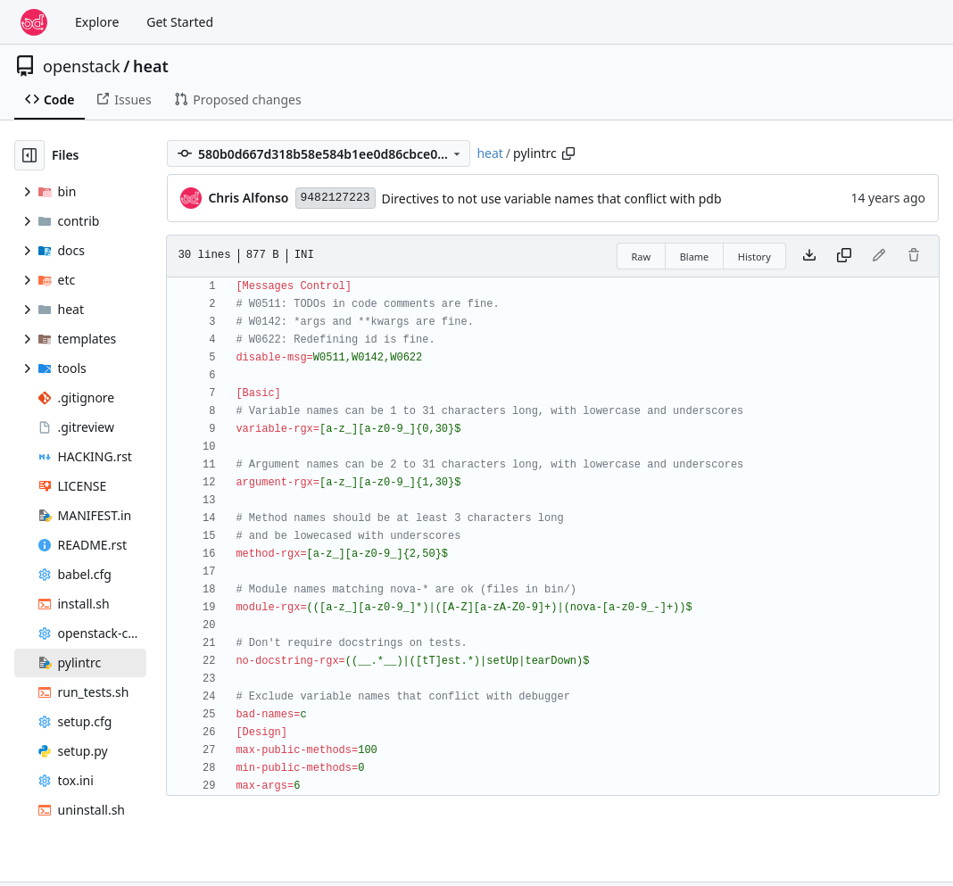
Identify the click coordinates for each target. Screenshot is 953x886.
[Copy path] (568, 153)
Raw (641, 256)
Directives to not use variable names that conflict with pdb (552, 198)
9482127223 (335, 197)
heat (151, 66)
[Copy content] (844, 256)
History (754, 256)
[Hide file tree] (29, 155)
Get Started (179, 21)
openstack (81, 66)
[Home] (34, 22)
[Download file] (809, 256)
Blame (694, 256)
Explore (97, 21)
